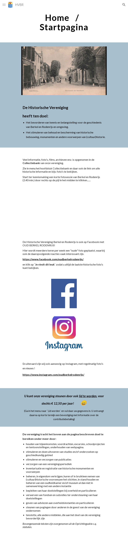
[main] (64, 22)
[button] (4, 4)
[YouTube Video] (64, 211)
